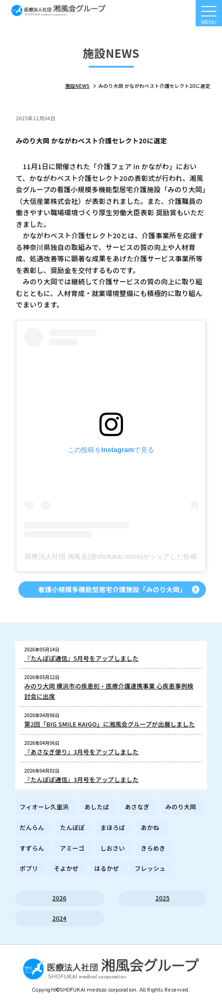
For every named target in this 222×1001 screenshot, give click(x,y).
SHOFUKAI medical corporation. (99, 990)
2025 (163, 897)
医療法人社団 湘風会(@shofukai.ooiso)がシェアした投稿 (111, 556)
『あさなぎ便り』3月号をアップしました (82, 751)
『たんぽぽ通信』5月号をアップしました (82, 658)
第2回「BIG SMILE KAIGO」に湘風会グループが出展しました (110, 723)
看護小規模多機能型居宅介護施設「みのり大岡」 (112, 589)
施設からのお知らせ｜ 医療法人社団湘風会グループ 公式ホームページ (58, 10)
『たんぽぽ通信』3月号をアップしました (82, 779)
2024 (59, 918)
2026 (59, 897)
